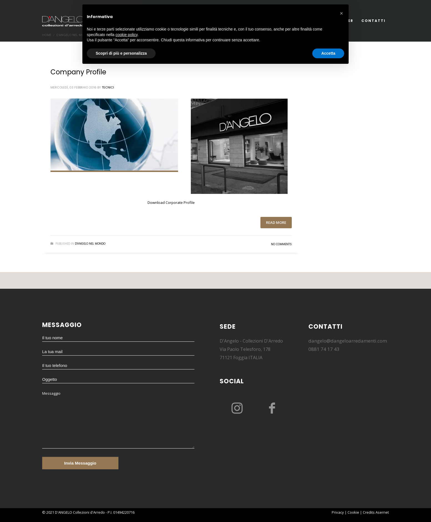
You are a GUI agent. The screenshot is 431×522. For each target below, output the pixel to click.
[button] (341, 13)
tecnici (108, 87)
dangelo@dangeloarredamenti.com (347, 341)
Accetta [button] (328, 53)
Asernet (382, 512)
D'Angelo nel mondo (90, 244)
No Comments (281, 244)
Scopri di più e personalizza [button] (121, 53)
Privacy (338, 512)
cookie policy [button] (127, 34)
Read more (276, 222)
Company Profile (78, 72)
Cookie (353, 512)
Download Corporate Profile (171, 202)
